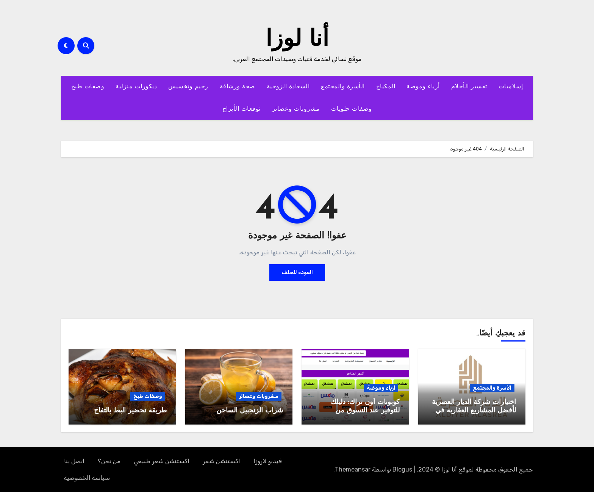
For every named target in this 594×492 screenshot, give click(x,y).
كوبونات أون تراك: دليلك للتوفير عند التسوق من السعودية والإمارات (365, 410)
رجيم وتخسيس (188, 87)
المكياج (385, 87)
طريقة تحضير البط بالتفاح (130, 410)
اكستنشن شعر (221, 461)
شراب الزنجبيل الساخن (249, 410)
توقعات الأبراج (241, 109)
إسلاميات (511, 87)
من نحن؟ (109, 461)
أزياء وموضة (423, 87)
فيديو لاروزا (267, 461)
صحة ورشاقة (237, 87)
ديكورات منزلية (136, 87)
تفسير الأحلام (469, 87)
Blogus (402, 469)
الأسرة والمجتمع (343, 87)
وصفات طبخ (88, 87)
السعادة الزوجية (288, 87)
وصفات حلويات (351, 109)
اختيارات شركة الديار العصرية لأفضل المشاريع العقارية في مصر (474, 410)
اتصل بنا (74, 461)
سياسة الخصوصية (87, 477)
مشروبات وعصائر (296, 109)
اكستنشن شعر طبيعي (161, 461)
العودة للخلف (297, 272)
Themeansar (352, 469)
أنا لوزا (297, 40)
